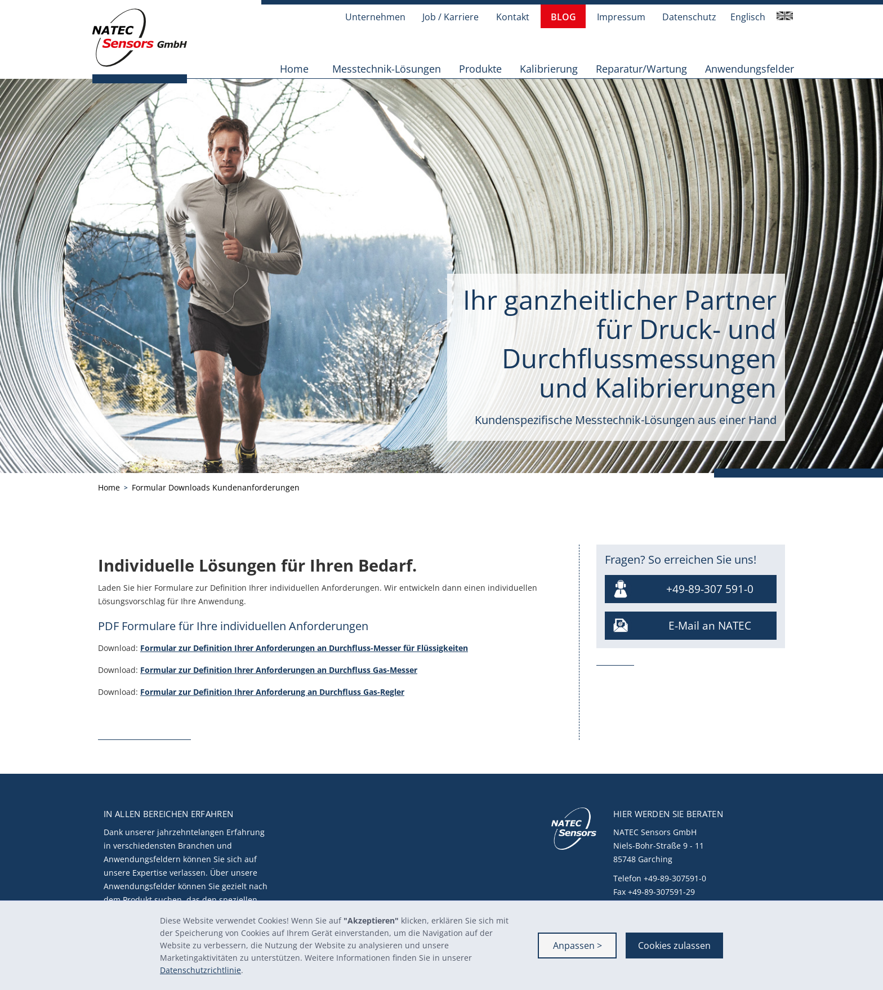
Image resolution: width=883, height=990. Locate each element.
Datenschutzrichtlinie (200, 970)
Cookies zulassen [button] (674, 945)
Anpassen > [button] (577, 945)
